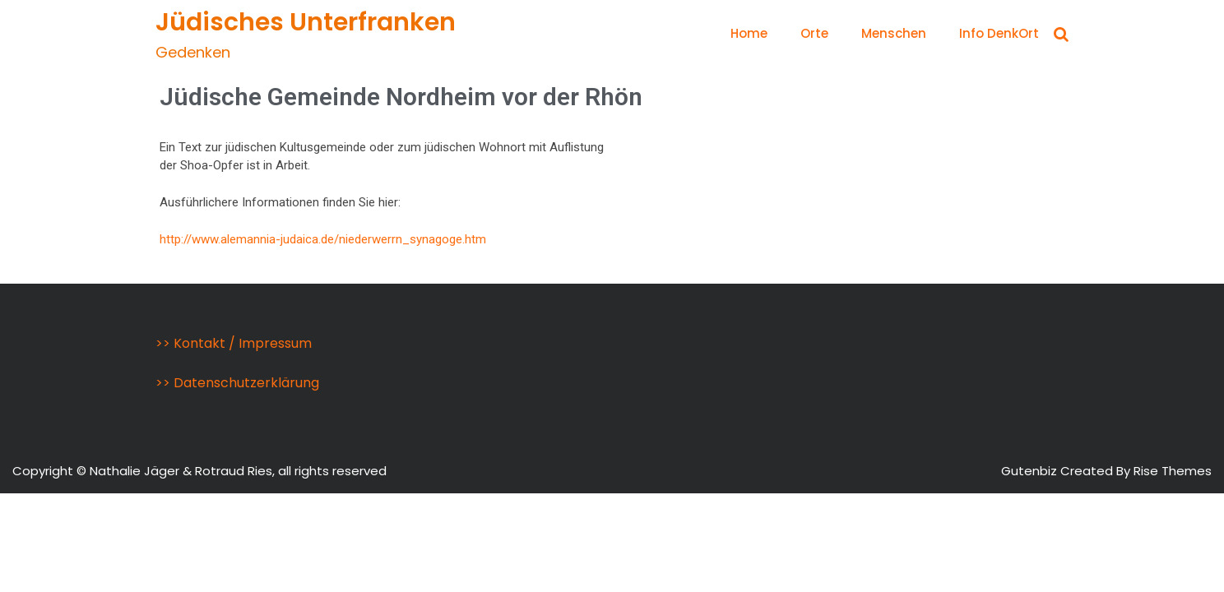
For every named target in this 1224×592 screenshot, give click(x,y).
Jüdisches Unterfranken (305, 22)
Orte (814, 33)
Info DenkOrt (999, 33)
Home (748, 33)
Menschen (893, 33)
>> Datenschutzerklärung (237, 382)
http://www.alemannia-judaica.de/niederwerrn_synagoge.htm (323, 239)
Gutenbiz (1030, 470)
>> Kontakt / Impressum (233, 343)
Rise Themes (1173, 470)
